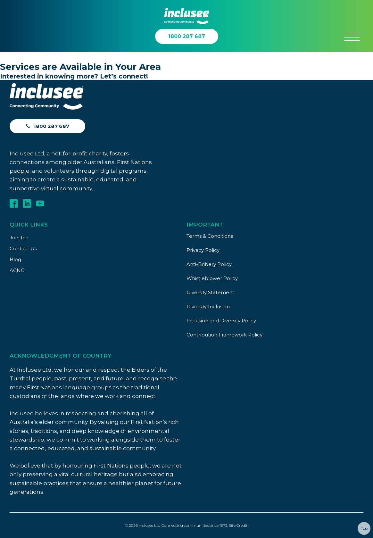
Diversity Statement (210, 292)
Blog (15, 259)
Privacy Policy (203, 250)
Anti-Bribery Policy (209, 264)
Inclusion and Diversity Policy (221, 321)
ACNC (17, 270)
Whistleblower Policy (212, 278)
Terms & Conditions (210, 236)
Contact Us (23, 248)
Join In (19, 238)
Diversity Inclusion (208, 306)
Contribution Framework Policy (224, 335)
